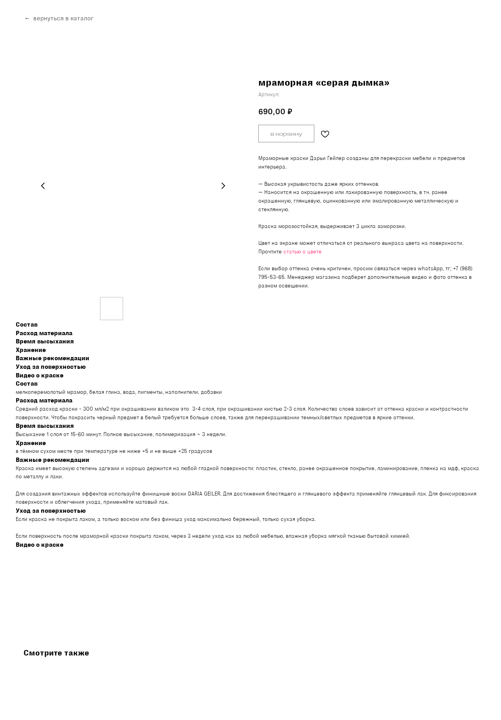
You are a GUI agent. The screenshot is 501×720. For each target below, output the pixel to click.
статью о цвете (302, 251)
